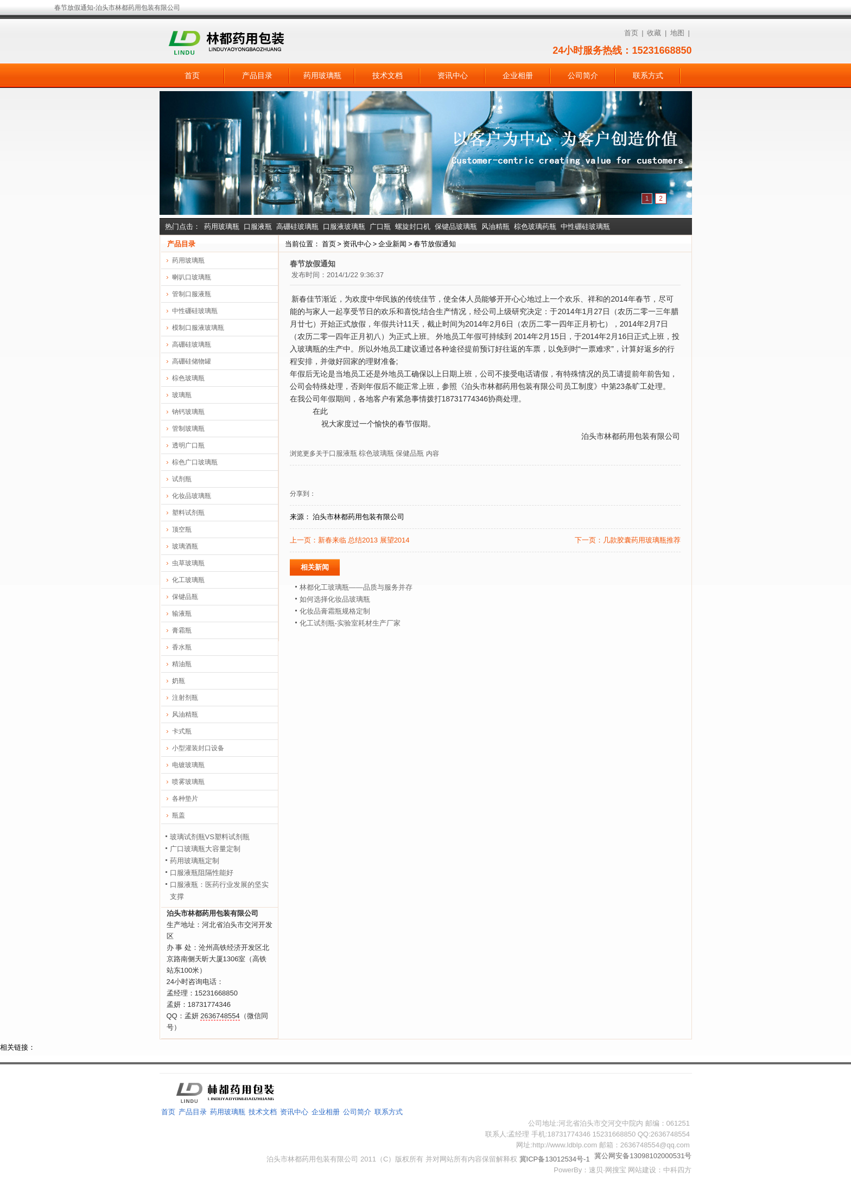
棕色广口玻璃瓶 (195, 462)
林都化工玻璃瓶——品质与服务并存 (356, 587)
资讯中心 (452, 75)
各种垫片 (185, 798)
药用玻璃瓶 (322, 75)
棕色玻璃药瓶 (535, 226)
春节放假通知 (435, 244)
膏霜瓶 (182, 630)
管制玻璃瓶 (188, 428)
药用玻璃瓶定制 (194, 861)
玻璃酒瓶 (185, 546)
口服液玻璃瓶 (344, 226)
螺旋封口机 (412, 226)
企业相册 (518, 75)
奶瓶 (178, 681)
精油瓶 (182, 664)
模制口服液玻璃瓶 (198, 327)
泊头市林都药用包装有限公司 (358, 517)
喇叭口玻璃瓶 (191, 277)
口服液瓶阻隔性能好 (201, 873)
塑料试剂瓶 (188, 512)
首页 (631, 33)
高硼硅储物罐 (191, 361)
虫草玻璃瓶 (188, 563)
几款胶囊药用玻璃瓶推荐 (642, 540)
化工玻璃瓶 (188, 580)
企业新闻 (392, 244)
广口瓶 (380, 226)
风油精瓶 (495, 226)
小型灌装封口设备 (198, 748)
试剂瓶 (182, 479)
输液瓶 (182, 613)
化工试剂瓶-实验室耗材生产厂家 (350, 623)
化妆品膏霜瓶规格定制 (335, 611)
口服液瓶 (258, 226)
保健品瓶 (410, 453)
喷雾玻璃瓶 (188, 782)
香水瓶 (182, 647)
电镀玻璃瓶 (188, 765)
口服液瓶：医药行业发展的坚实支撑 (219, 890)
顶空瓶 (182, 529)
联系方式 (648, 75)
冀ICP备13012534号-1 (554, 1159)
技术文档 (387, 75)
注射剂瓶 (185, 697)
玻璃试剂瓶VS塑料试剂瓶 (210, 837)
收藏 (654, 33)
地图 (677, 33)
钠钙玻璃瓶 (188, 412)
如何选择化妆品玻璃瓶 (335, 599)
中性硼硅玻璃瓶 (585, 226)
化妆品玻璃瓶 (191, 496)
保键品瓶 (185, 597)
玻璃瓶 (182, 395)
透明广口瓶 (188, 445)
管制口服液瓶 (191, 294)
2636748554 (219, 1016)
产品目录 (257, 75)
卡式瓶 (182, 731)
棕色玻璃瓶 (376, 453)
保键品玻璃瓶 (456, 226)
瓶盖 (178, 815)
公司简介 (583, 75)
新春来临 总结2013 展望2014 (364, 540)
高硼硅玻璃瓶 (297, 226)
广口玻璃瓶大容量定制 (205, 849)
